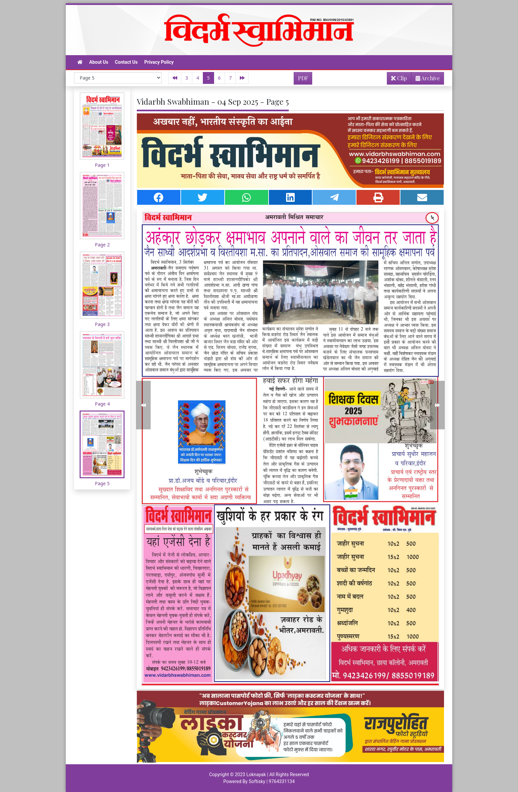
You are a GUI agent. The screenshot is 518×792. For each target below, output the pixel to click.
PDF (303, 78)
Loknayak (256, 774)
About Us (98, 62)
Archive (426, 79)
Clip (399, 78)
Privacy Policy (159, 62)
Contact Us (126, 62)
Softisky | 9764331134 (272, 781)
